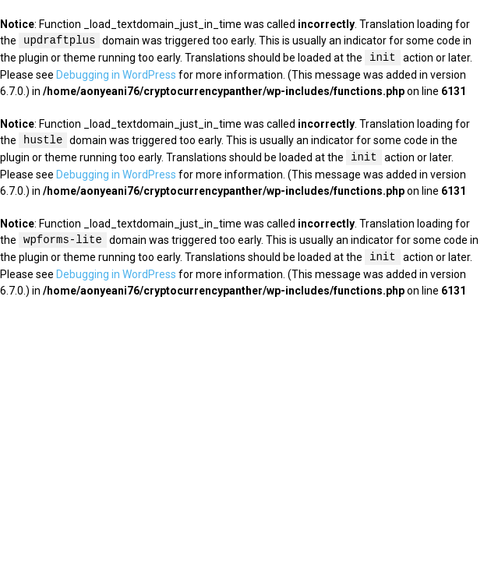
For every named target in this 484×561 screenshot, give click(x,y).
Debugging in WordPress (116, 75)
